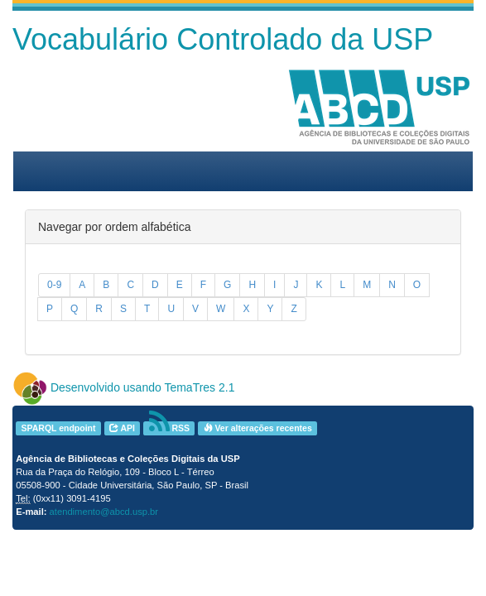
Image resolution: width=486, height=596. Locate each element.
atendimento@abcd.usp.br (104, 512)
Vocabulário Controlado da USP (222, 39)
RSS (169, 428)
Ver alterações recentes (258, 428)
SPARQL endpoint (58, 428)
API (122, 428)
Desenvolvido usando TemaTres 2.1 (143, 387)
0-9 (54, 285)
